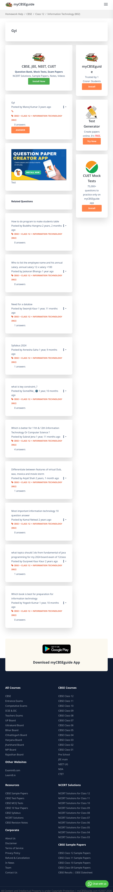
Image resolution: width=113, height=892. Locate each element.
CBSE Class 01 (65, 745)
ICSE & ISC (11, 706)
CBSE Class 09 (65, 706)
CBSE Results (65, 868)
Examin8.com (12, 765)
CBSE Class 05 (65, 725)
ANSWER (20, 129)
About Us (10, 833)
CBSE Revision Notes (16, 818)
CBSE (29, 14)
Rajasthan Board (14, 750)
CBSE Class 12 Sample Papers (74, 848)
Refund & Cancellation (17, 853)
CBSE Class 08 (65, 711)
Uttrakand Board (14, 720)
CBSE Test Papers (14, 793)
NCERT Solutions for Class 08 (74, 808)
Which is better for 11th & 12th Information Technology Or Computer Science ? (35, 428)
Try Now (91, 141)
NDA (60, 764)
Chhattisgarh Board (16, 730)
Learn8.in (10, 770)
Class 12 (39, 14)
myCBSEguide (20, 5)
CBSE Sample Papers (16, 788)
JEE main (63, 754)
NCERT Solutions (14, 813)
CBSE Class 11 (65, 696)
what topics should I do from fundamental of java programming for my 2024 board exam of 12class (38, 551)
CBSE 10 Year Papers (16, 803)
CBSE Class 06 (65, 720)
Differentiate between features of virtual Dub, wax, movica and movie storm (36, 469)
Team (8, 863)
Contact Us (11, 868)
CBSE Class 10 (65, 701)
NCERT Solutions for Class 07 (74, 813)
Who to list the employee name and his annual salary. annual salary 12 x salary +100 (37, 264)
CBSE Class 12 (65, 691)
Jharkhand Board (14, 740)
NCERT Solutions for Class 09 (74, 803)
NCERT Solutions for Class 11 (74, 793)
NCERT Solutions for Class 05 (74, 823)
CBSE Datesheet (84, 868)
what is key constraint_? (24, 384)
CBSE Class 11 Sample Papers (74, 853)
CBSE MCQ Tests (14, 798)
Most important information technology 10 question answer (35, 510)
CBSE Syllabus (13, 808)
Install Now (39, 81)
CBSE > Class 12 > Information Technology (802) (36, 118)
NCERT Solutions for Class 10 (74, 798)
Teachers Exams (14, 711)
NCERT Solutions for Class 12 (74, 788)
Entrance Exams (14, 696)
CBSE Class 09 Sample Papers (74, 863)
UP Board (10, 715)
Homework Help (14, 14)
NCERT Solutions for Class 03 (74, 832)
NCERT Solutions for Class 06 (74, 818)
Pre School (64, 750)
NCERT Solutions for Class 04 (74, 827)
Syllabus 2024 (18, 343)
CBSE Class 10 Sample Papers (74, 858)
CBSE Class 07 (65, 715)
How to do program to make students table (35, 221)
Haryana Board (13, 735)
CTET (61, 769)
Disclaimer (11, 838)
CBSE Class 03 (65, 735)
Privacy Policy (12, 848)
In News (9, 858)
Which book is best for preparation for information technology (32, 592)
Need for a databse (21, 303)
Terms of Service (14, 843)
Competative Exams (16, 701)
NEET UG (63, 759)
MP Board (10, 745)
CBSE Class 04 (65, 730)
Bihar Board (11, 725)
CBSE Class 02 (65, 740)
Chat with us (96, 884)
